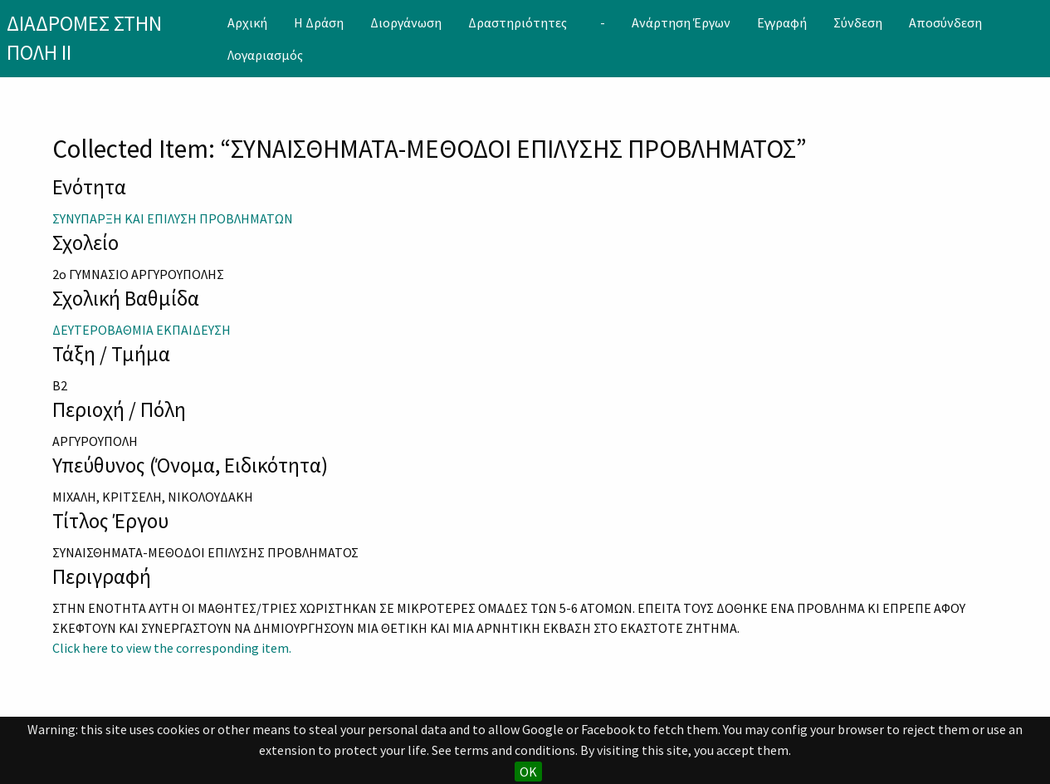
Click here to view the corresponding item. (171, 647)
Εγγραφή (782, 22)
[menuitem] (247, 22)
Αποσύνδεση (945, 22)
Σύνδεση (857, 22)
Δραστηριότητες (517, 22)
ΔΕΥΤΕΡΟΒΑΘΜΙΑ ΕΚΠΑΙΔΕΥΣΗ (141, 329)
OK (528, 771)
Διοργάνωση (406, 22)
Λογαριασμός (265, 55)
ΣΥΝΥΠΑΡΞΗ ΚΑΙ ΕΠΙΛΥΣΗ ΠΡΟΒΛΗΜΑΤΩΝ (172, 218)
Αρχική (247, 22)
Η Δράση (319, 22)
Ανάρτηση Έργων (681, 22)
